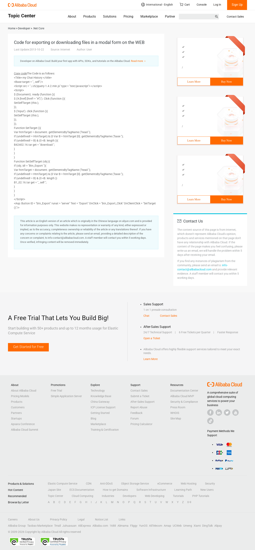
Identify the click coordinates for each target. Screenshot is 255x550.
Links (122, 519)
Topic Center (55, 496)
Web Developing (154, 496)
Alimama (123, 525)
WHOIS (174, 412)
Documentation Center (184, 390)
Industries (108, 496)
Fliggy (133, 525)
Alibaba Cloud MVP (182, 396)
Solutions (109, 16)
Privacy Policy (58, 519)
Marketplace (149, 16)
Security (210, 483)
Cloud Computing (82, 496)
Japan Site (54, 489)
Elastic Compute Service (62, 483)
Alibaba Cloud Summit (24, 429)
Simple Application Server (66, 396)
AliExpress (84, 525)
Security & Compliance (184, 401)
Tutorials (178, 496)
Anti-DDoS (106, 483)
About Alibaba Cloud (23, 390)
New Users (207, 489)
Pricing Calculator (141, 424)
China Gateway (100, 401)
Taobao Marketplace (40, 525)
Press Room (177, 407)
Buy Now (226, 81)
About (72, 16)
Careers (13, 519)
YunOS (143, 525)
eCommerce (164, 483)
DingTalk (207, 525)
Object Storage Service (135, 483)
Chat (146, 315)
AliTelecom (155, 525)
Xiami (197, 525)
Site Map (175, 418)
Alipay (218, 525)
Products (89, 16)
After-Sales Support (142, 401)
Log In (217, 4)
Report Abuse (138, 407)
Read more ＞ (138, 60)
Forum (134, 418)
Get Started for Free (28, 347)
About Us (33, 519)
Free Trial (56, 390)
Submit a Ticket (139, 396)
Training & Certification (105, 429)
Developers (129, 496)
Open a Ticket (151, 338)
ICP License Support (103, 407)
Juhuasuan (69, 525)
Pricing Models (20, 396)
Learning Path (183, 489)
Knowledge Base (101, 396)
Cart (185, 4)
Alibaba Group (17, 525)
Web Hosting (188, 483)
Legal (81, 519)
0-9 (189, 502)
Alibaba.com (100, 525)
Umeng (187, 525)
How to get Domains (115, 489)
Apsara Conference (23, 424)
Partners (171, 16)
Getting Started (100, 412)
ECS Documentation (82, 489)
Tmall (57, 525)
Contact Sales (235, 16)
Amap (167, 525)
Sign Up (237, 5)
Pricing (128, 16)
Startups (16, 418)
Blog (93, 418)
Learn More (193, 81)
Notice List (101, 519)
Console (202, 4)
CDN (88, 483)
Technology (98, 390)
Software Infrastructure (151, 489)
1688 (113, 525)
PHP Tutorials (200, 496)
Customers (18, 407)
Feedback (136, 412)
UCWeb (177, 525)
